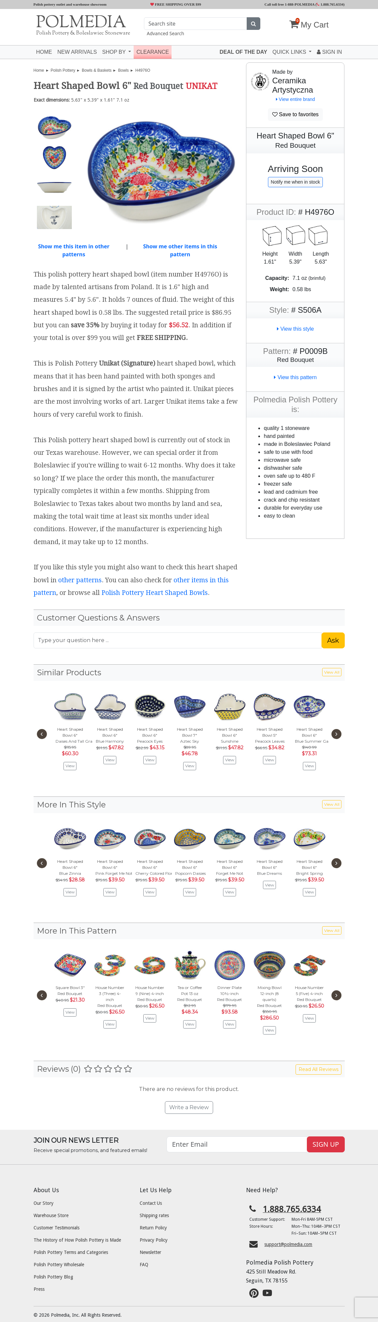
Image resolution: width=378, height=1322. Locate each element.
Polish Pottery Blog (53, 1277)
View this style (295, 329)
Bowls (123, 70)
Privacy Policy (154, 1240)
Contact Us (151, 1203)
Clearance (152, 52)
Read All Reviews (318, 1069)
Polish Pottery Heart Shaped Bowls (154, 593)
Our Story (44, 1203)
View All (331, 672)
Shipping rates (154, 1215)
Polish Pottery (63, 70)
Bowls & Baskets (96, 70)
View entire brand (295, 99)
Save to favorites (295, 114)
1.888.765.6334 (329, 4)
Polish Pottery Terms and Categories (71, 1252)
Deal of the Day (243, 52)
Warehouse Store (51, 1215)
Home (44, 52)
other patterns (80, 580)
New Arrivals (77, 52)
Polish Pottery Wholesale (59, 1264)
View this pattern (295, 377)
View (70, 765)
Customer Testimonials (56, 1227)
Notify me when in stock (295, 182)
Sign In (329, 52)
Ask (333, 640)
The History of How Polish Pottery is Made (77, 1240)
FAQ (144, 1264)
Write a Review (189, 1107)
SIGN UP (326, 1144)
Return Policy (153, 1227)
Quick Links (290, 52)
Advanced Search (165, 33)
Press (39, 1289)
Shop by (114, 52)
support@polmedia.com (288, 1244)
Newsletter (150, 1252)
